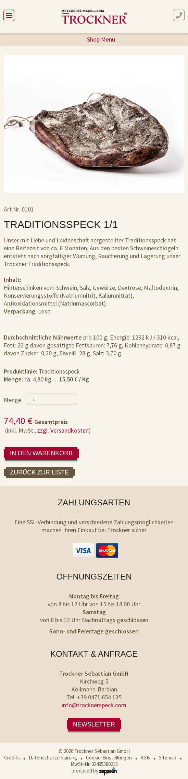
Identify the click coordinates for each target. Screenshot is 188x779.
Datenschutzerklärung (53, 757)
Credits (12, 757)
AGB (145, 757)
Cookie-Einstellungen (109, 757)
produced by (94, 770)
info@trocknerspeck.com (94, 705)
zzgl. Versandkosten (63, 430)
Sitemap (167, 757)
